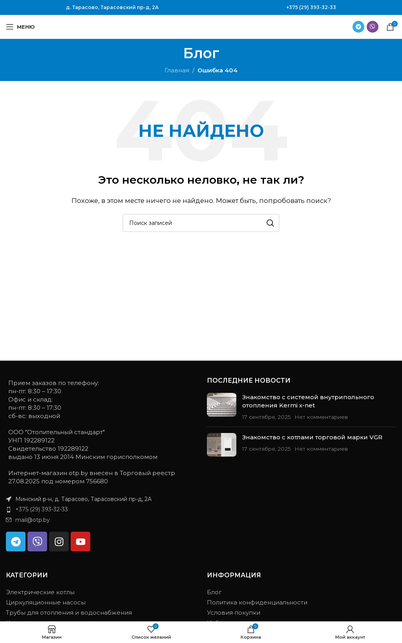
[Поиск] (201, 223)
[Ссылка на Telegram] (358, 27)
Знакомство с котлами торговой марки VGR (312, 437)
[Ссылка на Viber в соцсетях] (372, 27)
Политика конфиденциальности (257, 602)
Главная (176, 70)
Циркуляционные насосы (46, 602)
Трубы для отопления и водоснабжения (69, 612)
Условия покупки (233, 612)
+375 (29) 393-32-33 (311, 7)
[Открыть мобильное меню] (20, 27)
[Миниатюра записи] (221, 407)
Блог (214, 592)
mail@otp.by (32, 519)
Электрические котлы (40, 592)
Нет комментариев (321, 417)
